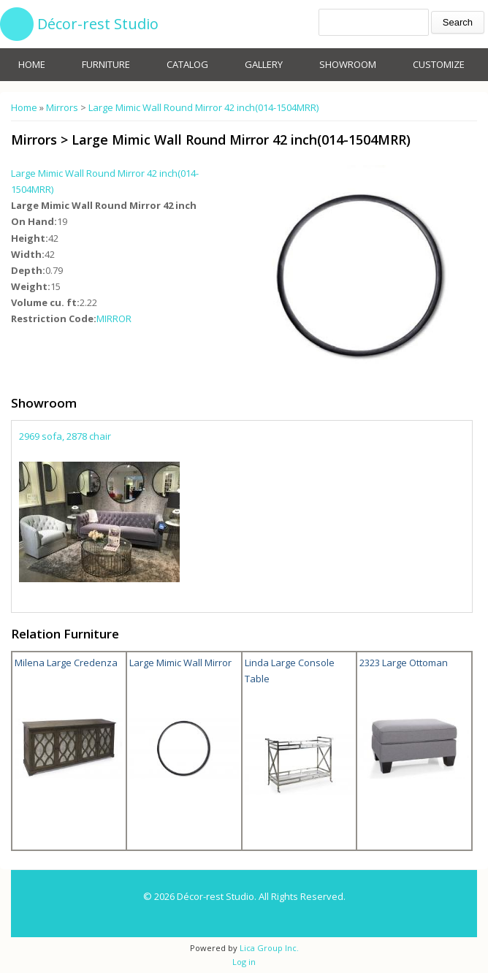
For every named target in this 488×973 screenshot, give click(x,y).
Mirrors (62, 107)
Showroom (347, 64)
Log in (244, 961)
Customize (439, 64)
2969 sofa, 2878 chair (65, 436)
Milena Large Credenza (66, 662)
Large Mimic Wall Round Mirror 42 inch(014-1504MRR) (203, 107)
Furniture (106, 64)
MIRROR (113, 318)
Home (31, 64)
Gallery (264, 64)
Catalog (187, 64)
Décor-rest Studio (98, 24)
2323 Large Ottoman (403, 662)
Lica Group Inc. (268, 947)
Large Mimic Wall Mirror (180, 662)
